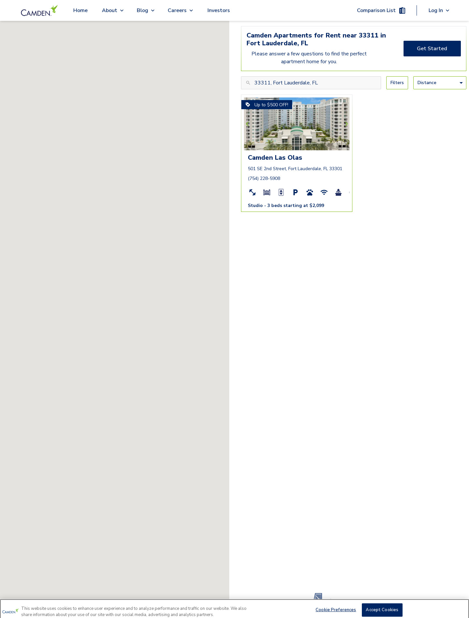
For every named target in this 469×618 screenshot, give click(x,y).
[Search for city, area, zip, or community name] (311, 82)
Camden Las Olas (275, 157)
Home (80, 10)
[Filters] (397, 82)
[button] (279, 143)
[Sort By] (439, 82)
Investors (218, 10)
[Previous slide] (248, 123)
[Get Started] (432, 48)
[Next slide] (345, 123)
